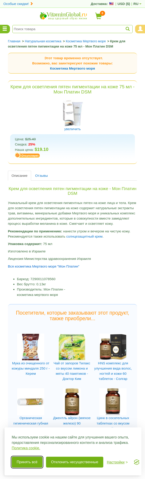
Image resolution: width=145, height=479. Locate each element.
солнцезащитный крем (84, 236)
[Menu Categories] (5, 29)
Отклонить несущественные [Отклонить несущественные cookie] (74, 462)
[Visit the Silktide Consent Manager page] (136, 462)
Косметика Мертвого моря (72, 68)
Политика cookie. (26, 448)
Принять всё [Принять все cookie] (27, 462)
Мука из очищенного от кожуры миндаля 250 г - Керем (31, 368)
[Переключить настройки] (117, 462)
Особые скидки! (18, 4)
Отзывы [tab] (41, 175)
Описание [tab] (20, 175)
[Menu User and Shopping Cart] (140, 29)
